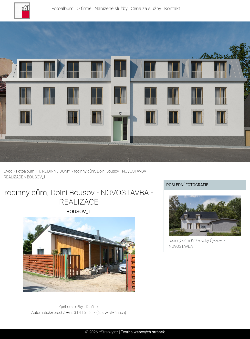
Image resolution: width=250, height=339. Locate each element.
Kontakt (172, 8)
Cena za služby (146, 8)
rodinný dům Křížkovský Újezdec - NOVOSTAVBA (197, 243)
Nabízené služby (110, 8)
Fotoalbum (62, 8)
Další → (92, 306)
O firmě (84, 8)
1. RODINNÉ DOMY (54, 171)
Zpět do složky (71, 306)
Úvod (8, 171)
